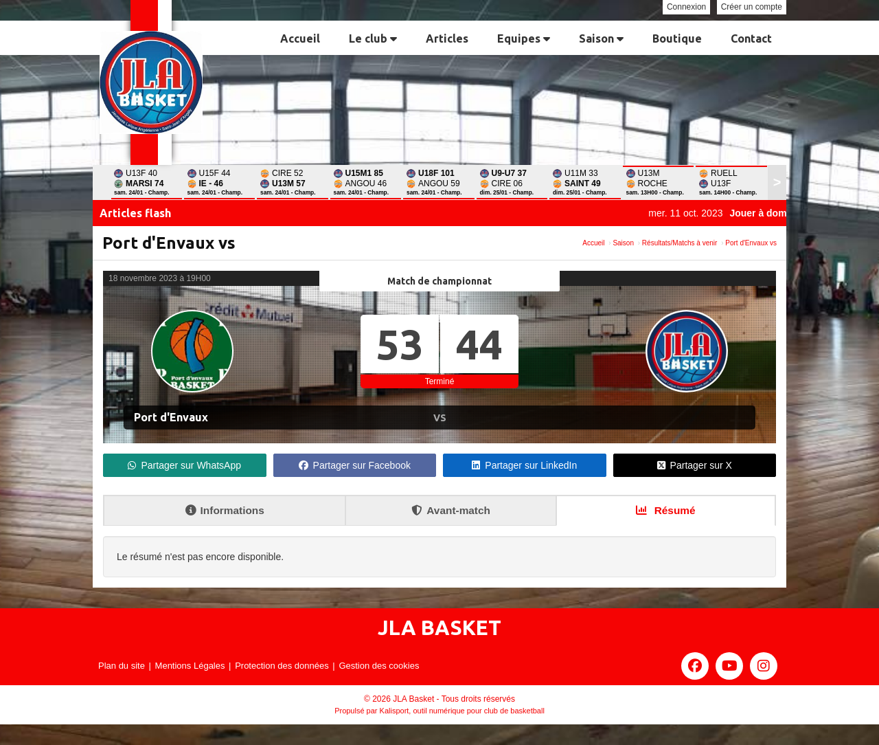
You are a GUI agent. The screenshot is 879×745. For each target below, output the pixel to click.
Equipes (523, 38)
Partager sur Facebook (355, 465)
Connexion (686, 7)
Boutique (677, 38)
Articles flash (135, 213)
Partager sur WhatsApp (184, 465)
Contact (751, 38)
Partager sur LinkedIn (524, 465)
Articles (447, 38)
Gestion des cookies (379, 665)
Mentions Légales (190, 665)
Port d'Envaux (171, 417)
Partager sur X (694, 465)
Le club (373, 38)
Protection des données (282, 665)
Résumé (665, 510)
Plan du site (121, 665)
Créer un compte (751, 7)
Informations (224, 510)
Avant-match (450, 510)
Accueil (300, 38)
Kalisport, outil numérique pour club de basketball (462, 711)
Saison (601, 38)
